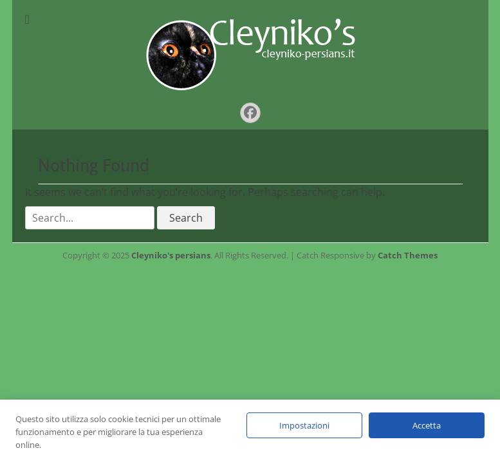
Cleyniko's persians (170, 255)
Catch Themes (408, 255)
